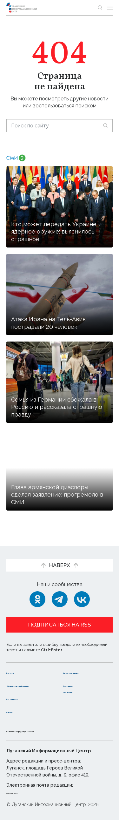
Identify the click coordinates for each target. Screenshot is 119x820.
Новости (17, 659)
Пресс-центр (80, 678)
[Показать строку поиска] (100, 7)
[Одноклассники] (37, 586)
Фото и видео (24, 698)
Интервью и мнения (78, 662)
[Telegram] (60, 586)
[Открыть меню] (110, 7)
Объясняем (78, 691)
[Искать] (105, 125)
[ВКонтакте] (82, 586)
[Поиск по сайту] (59, 125)
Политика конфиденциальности (48, 731)
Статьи (15, 711)
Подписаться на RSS (59, 611)
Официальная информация (24, 681)
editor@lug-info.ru (28, 792)
